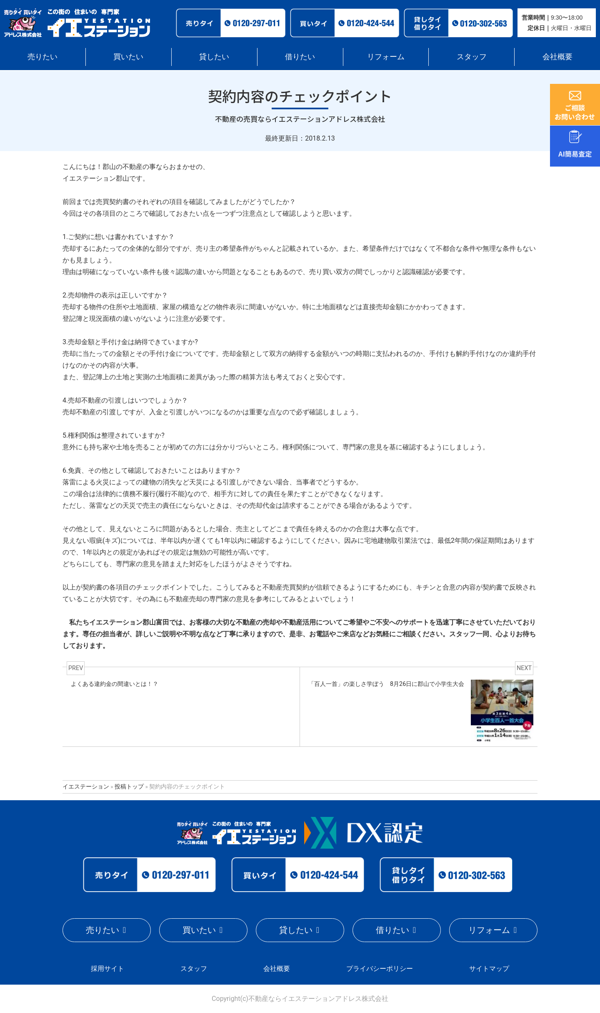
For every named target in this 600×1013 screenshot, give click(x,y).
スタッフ (472, 56)
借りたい (300, 56)
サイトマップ (489, 969)
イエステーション (85, 786)
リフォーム (386, 56)
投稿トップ (129, 786)
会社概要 (557, 56)
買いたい (128, 56)
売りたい (43, 56)
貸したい (214, 56)
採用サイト (107, 969)
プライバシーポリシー (379, 969)
